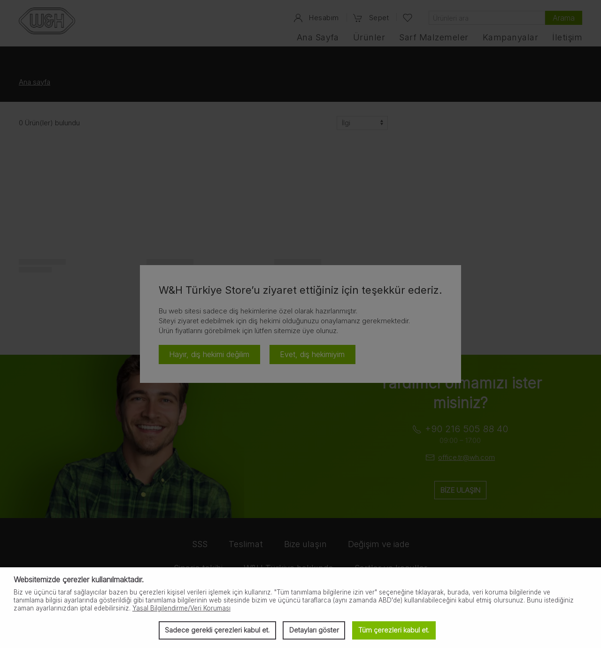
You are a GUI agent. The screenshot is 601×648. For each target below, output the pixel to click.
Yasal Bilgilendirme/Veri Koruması (181, 608)
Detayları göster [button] (314, 630)
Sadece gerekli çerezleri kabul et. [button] (217, 630)
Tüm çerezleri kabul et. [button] (393, 630)
